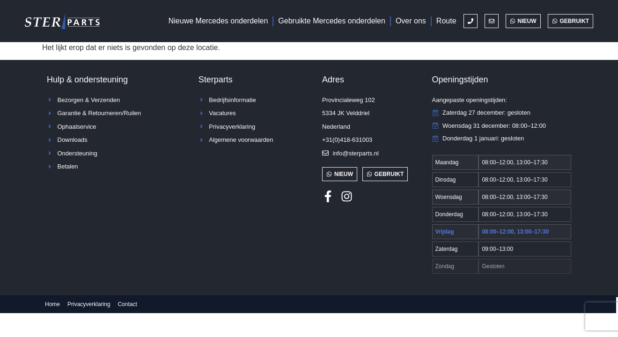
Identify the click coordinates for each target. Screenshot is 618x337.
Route (446, 21)
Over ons (411, 21)
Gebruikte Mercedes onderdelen (331, 21)
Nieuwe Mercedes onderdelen (218, 21)
